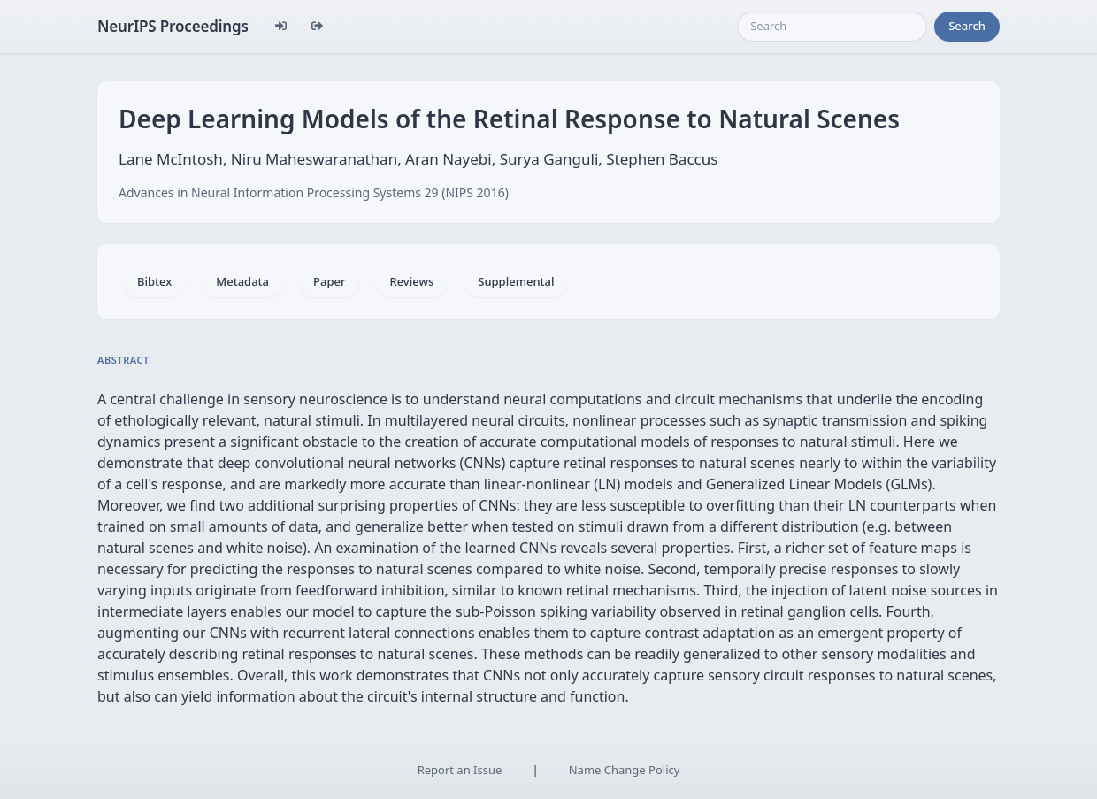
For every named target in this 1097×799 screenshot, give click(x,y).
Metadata (242, 281)
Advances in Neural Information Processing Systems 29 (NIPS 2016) (314, 192)
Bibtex (154, 281)
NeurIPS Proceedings (173, 26)
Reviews (411, 281)
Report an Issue (460, 770)
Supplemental (516, 281)
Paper (329, 281)
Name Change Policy (624, 770)
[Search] (832, 27)
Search (967, 26)
